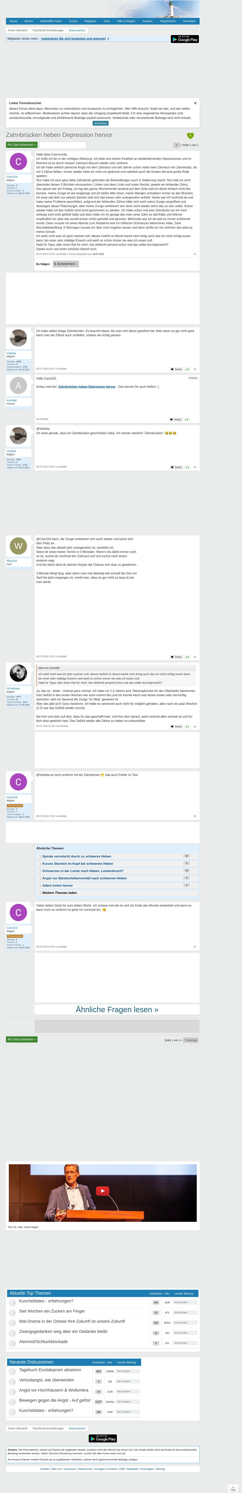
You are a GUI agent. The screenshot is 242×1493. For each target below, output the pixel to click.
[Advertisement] (117, 977)
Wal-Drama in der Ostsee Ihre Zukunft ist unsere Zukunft (72, 1321)
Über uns (56, 1468)
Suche (73, 21)
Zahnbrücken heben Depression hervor (59, 134)
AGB (121, 1468)
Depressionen (77, 1428)
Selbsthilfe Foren (51, 21)
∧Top (233, 1488)
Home (13, 21)
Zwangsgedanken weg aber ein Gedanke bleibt (63, 1331)
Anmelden (189, 21)
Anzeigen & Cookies (105, 1468)
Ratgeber (90, 21)
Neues (29, 21)
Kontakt (45, 1468)
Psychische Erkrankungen (48, 1428)
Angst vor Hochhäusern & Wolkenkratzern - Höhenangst (71, 1390)
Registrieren (168, 21)
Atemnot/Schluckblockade (43, 1341)
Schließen (100, 123)
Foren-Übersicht (17, 1428)
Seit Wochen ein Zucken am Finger (52, 1311)
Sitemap (160, 1468)
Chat (107, 21)
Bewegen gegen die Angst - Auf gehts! (55, 1400)
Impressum (70, 1468)
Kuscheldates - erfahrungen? (46, 1301)
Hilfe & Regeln (126, 21)
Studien (147, 21)
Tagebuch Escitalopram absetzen (50, 1369)
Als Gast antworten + (21, 144)
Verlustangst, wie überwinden (46, 1380)
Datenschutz (85, 1468)
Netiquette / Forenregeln (140, 1468)
